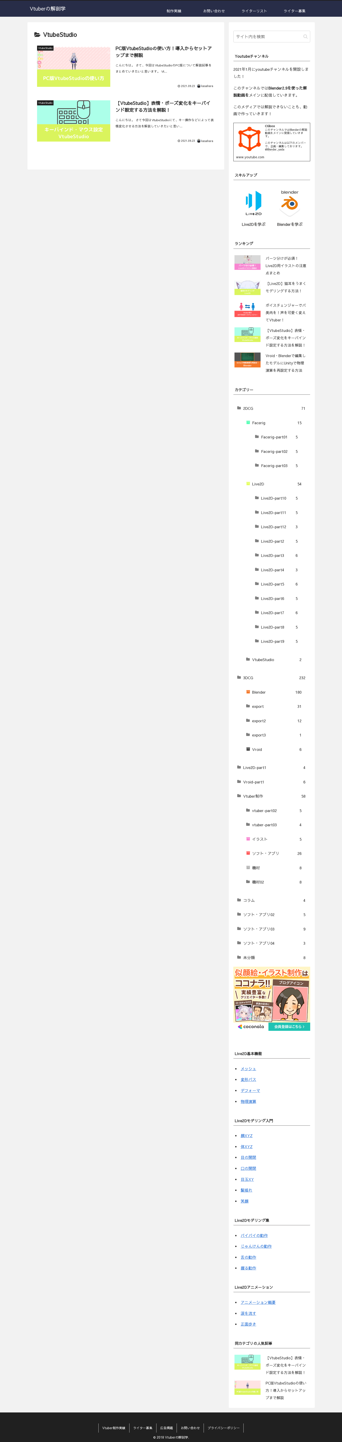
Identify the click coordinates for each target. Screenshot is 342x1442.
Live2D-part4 (279, 570)
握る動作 (248, 1268)
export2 (277, 721)
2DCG (274, 408)
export (277, 706)
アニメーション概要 (258, 1302)
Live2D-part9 (279, 641)
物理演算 (248, 1101)
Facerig (277, 423)
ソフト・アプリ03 (274, 929)
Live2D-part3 (279, 555)
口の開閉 (248, 1168)
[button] (306, 36)
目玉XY (247, 1179)
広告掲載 (166, 1428)
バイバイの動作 (254, 1235)
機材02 (277, 882)
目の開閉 (248, 1157)
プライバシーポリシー (224, 1428)
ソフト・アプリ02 (274, 915)
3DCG (274, 678)
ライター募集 (142, 1428)
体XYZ (247, 1146)
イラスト (277, 839)
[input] (271, 36)
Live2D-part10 (279, 498)
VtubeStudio (277, 660)
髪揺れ (246, 1190)
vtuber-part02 (277, 811)
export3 (277, 735)
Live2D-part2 (279, 541)
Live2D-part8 (279, 627)
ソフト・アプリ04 (274, 943)
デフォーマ (250, 1090)
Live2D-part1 (274, 768)
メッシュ (248, 1068)
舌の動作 (248, 1257)
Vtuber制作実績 (113, 1428)
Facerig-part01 (279, 437)
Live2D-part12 (279, 527)
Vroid (277, 749)
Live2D (277, 484)
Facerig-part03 (279, 466)
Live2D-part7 (279, 613)
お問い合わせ (190, 1428)
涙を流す (248, 1313)
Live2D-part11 (279, 513)
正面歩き (248, 1324)
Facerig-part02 (279, 451)
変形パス (248, 1079)
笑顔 (244, 1201)
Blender (277, 692)
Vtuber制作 (274, 796)
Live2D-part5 (279, 584)
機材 (277, 868)
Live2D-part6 (279, 599)
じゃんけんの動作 (256, 1246)
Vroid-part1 (274, 782)
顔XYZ (247, 1135)
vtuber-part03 (277, 825)
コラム (274, 900)
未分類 (274, 958)
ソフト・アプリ (277, 853)
